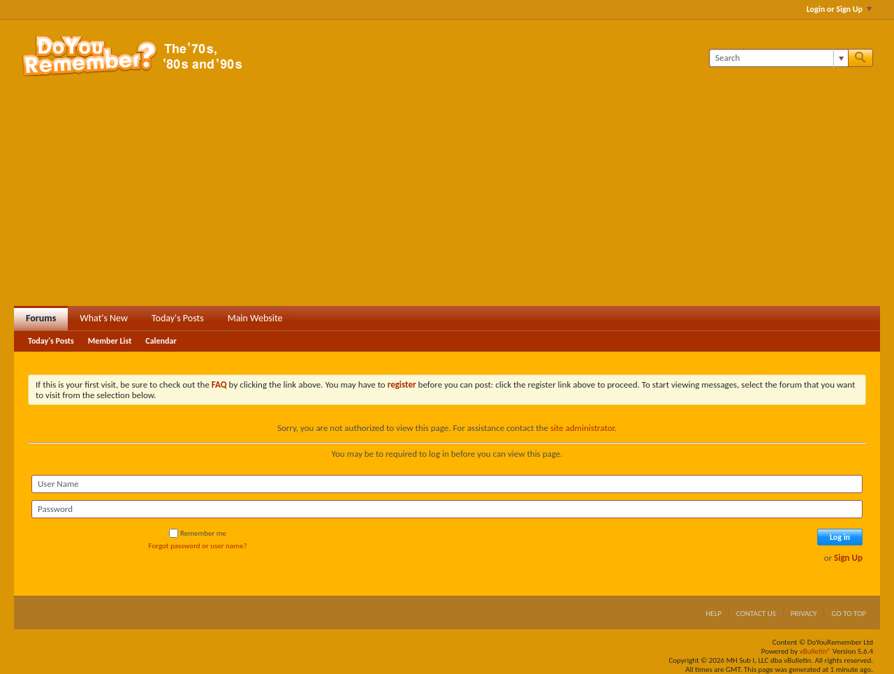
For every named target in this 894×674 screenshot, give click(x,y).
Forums (41, 318)
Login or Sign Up (839, 9)
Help (713, 613)
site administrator (582, 428)
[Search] (778, 58)
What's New (104, 318)
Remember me (197, 533)
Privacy (804, 613)
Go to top (848, 613)
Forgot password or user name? (198, 545)
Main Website (255, 318)
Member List (110, 341)
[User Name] (447, 484)
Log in (840, 537)
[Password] (447, 509)
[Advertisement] (447, 201)
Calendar (160, 341)
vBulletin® (815, 651)
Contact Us (756, 613)
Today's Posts (178, 318)
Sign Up (848, 557)
